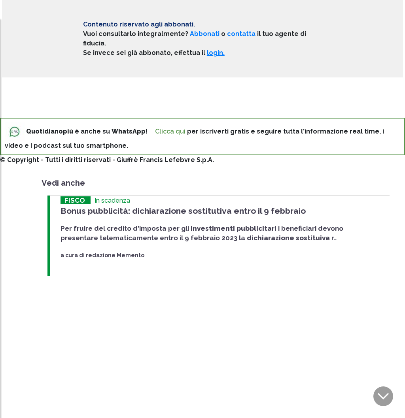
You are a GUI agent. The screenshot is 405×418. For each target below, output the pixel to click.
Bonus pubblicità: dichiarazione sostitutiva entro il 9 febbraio (183, 211)
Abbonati (205, 34)
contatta (241, 34)
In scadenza (112, 200)
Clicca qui (170, 131)
